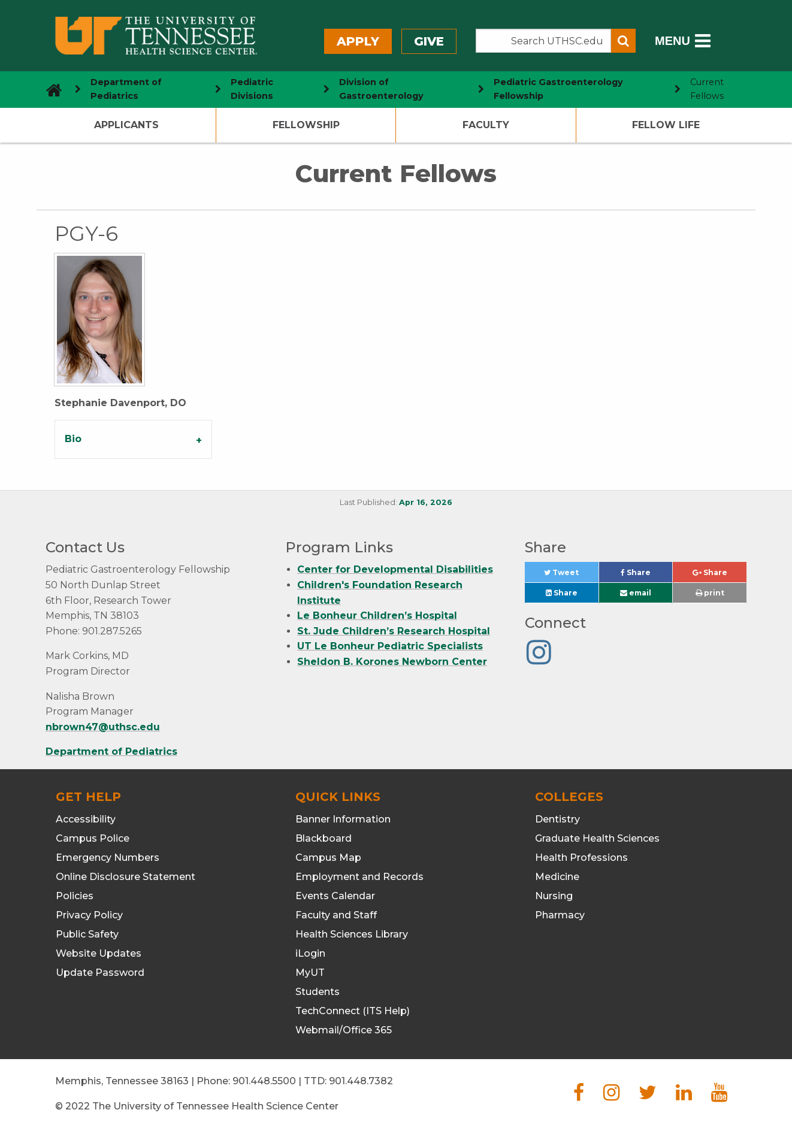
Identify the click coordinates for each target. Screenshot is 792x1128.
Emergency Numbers (107, 857)
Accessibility (86, 819)
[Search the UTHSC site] (543, 41)
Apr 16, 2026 (425, 502)
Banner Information (343, 819)
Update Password (100, 972)
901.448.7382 (361, 1081)
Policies (74, 896)
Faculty (485, 125)
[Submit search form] (623, 41)
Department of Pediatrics (111, 751)
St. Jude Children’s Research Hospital (393, 631)
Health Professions (581, 857)
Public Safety (87, 934)
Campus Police (92, 838)
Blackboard (323, 838)
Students (317, 991)
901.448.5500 (264, 1081)
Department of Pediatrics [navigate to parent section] (126, 89)
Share (646, 575)
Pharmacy (560, 915)
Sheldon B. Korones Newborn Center (392, 661)
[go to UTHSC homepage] (49, 89)
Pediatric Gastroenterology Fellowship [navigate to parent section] (558, 89)
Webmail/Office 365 (343, 1030)
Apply (358, 41)
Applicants (126, 125)
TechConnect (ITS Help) (352, 1011)
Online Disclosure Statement (125, 876)
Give (429, 41)
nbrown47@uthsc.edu (103, 727)
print (710, 592)
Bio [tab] (73, 438)
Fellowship (306, 125)
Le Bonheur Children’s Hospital (377, 615)
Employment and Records (359, 876)
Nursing (554, 896)
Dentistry (557, 819)
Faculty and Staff (336, 915)
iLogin (310, 953)
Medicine (557, 876)
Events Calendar (335, 896)
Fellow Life (666, 125)
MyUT (310, 972)
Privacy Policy (89, 915)
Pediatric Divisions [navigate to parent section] (252, 89)
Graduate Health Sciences (597, 838)
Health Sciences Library (351, 934)
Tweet (571, 575)
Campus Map (328, 857)
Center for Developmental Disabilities (395, 569)
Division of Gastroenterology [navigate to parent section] (381, 89)
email (635, 592)
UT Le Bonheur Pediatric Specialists (390, 646)
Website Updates (98, 953)
